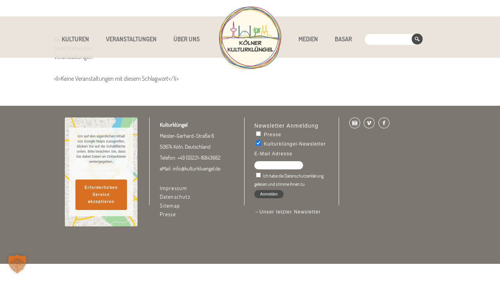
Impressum (174, 188)
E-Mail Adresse (273, 154)
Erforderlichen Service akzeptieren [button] (101, 194)
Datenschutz (175, 196)
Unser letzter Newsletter (290, 212)
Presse (168, 214)
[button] (17, 264)
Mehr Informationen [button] (101, 173)
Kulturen (75, 39)
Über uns (186, 39)
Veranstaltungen (131, 39)
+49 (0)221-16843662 (199, 157)
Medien (308, 39)
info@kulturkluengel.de (196, 168)
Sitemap (170, 205)
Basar (343, 39)
